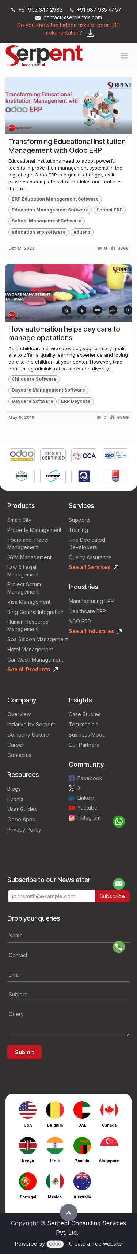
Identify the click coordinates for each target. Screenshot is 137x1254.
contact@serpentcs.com (68, 17)
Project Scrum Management (24, 588)
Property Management (34, 530)
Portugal (28, 1197)
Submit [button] (24, 1052)
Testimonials (83, 724)
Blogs (14, 789)
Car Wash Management (35, 659)
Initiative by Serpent (31, 724)
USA (28, 1125)
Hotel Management (30, 649)
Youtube (87, 808)
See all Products (28, 669)
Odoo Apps (21, 819)
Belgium (55, 1125)
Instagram (88, 817)
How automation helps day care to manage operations (64, 333)
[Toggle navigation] (124, 55)
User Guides (22, 809)
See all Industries (91, 631)
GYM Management (29, 557)
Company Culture (28, 734)
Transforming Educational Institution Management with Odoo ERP (67, 146)
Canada (109, 1125)
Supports (80, 520)
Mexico (55, 1197)
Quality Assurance (90, 557)
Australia (82, 1197)
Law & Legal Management (23, 571)
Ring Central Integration (35, 612)
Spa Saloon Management (37, 639)
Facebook (89, 778)
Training (78, 530)
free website (106, 1244)
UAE (82, 1125)
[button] (68, 1212)
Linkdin (85, 798)
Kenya (28, 1161)
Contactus (19, 755)
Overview (19, 714)
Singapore (109, 1161)
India (55, 1161)
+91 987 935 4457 (95, 10)
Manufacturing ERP (91, 601)
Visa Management (28, 602)
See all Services (90, 567)
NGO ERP (80, 621)
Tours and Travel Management (28, 543)
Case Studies (84, 714)
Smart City (19, 520)
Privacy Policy (24, 829)
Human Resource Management (28, 625)
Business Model (88, 734)
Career (15, 745)
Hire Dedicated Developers (87, 543)
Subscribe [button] (112, 896)
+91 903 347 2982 (37, 10)
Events (15, 799)
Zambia (82, 1161)
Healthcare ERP (87, 611)
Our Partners (84, 745)
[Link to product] (22, 456)
